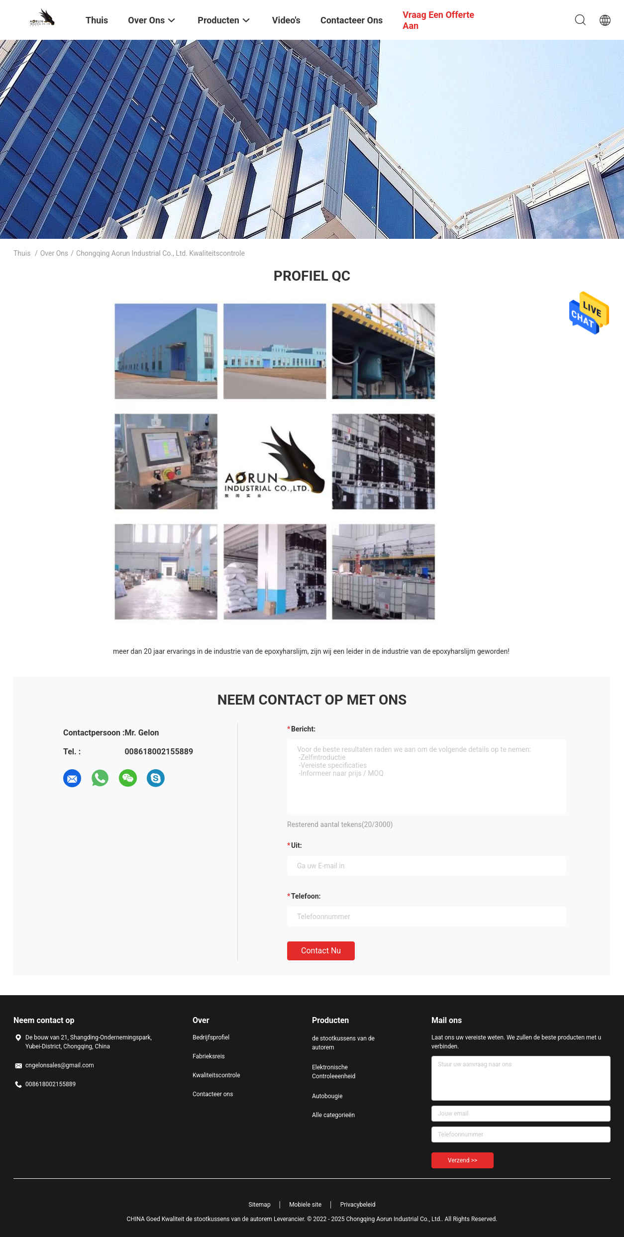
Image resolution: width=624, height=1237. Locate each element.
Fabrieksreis (209, 1056)
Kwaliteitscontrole (216, 1075)
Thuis (21, 253)
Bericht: (303, 729)
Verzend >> (462, 1160)
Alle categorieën (333, 1115)
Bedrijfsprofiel (211, 1037)
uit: (296, 845)
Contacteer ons (213, 1094)
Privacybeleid (358, 1204)
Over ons (54, 253)
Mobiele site (305, 1204)
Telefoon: (305, 896)
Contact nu (321, 950)
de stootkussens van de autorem (343, 1043)
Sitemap (260, 1204)
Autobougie (327, 1096)
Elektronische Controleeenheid (333, 1072)
